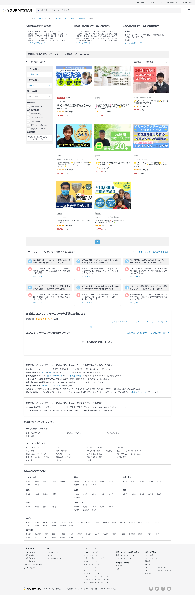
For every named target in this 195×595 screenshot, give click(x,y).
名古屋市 (132, 522)
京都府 (93, 494)
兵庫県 (85, 494)
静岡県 (45, 494)
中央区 (45, 534)
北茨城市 (38, 36)
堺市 (27, 526)
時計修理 (148, 573)
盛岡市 (37, 522)
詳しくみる (38, 276)
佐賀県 (85, 507)
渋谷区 (139, 534)
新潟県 (125, 482)
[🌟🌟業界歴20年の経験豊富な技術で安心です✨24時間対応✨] (112, 150)
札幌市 (28, 522)
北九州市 (63, 526)
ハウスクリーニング (33, 448)
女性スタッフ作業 (37, 117)
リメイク (59, 448)
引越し (58, 460)
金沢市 (114, 522)
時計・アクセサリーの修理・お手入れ (129, 454)
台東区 (71, 534)
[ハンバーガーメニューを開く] (189, 10)
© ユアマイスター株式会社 (53, 589)
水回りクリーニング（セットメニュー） (97, 579)
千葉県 (102, 482)
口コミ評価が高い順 (55, 376)
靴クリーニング (150, 564)
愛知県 (28, 494)
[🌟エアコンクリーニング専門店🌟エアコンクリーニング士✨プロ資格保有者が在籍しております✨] (151, 150)
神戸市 (37, 526)
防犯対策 (120, 448)
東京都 (76, 482)
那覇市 (71, 526)
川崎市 (97, 522)
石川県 (150, 482)
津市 (147, 522)
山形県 (28, 485)
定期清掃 (29, 460)
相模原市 (106, 522)
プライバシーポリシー (82, 589)
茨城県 (111, 482)
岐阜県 (37, 494)
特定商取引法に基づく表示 (100, 589)
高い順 (51, 372)
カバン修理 (149, 555)
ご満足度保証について (31, 555)
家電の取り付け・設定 (94, 457)
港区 (53, 534)
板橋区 (54, 537)
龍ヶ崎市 (38, 34)
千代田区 (38, 534)
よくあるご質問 (186, 2)
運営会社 (115, 589)
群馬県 (85, 485)
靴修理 (147, 561)
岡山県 (142, 494)
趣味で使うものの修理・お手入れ (37, 457)
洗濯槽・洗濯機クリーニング (94, 558)
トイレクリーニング (91, 570)
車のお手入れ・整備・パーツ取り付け (99, 451)
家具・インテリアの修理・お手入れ (129, 451)
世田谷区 (132, 534)
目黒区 (114, 534)
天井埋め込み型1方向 (33, 433)
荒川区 (45, 537)
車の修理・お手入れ (123, 563)
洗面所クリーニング (91, 567)
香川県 (37, 507)
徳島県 (28, 507)
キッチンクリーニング (91, 564)
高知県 (54, 507)
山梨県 (93, 485)
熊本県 (102, 507)
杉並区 (157, 534)
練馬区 (62, 537)
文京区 (62, 534)
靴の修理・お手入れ (63, 454)
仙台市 (45, 522)
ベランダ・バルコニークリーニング (96, 576)
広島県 (150, 494)
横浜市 (88, 522)
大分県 (111, 507)
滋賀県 (102, 494)
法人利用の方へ (29, 558)
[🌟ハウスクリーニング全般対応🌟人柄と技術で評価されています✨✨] (151, 92)
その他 (89, 460)
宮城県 (54, 482)
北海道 (28, 482)
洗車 (117, 569)
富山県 (142, 482)
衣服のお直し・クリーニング (36, 454)
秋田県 (62, 482)
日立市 (37, 31)
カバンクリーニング (152, 558)
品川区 (105, 534)
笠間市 (46, 36)
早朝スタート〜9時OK (38, 129)
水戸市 (30, 31)
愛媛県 (45, 507)
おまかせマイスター (140, 392)
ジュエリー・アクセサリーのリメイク (158, 570)
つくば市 (31, 38)
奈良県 (111, 494)
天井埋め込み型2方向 (73, 433)
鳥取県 (125, 494)
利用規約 (70, 589)
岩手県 (45, 482)
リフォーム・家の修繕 (94, 448)
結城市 (30, 34)
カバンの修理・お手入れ (95, 454)
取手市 (53, 36)
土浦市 (45, 31)
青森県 (37, 482)
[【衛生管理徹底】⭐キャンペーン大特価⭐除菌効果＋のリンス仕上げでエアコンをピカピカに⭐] (74, 150)
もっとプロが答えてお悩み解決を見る (150, 252)
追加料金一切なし (37, 114)
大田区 (122, 534)
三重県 (54, 494)
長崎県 (93, 507)
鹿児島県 (86, 510)
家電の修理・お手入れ (63, 457)
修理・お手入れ (150, 552)
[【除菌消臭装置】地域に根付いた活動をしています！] (74, 206)
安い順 (44, 372)
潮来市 (59, 38)
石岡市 (59, 31)
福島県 (37, 485)
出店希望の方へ (172, 2)
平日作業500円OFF (37, 106)
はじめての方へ (139, 2)
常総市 (53, 34)
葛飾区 (71, 537)
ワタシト (50, 555)
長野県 (133, 482)
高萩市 (30, 36)
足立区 (88, 534)
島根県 (133, 494)
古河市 (52, 31)
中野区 (148, 534)
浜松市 (139, 522)
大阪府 (76, 494)
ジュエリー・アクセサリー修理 (156, 567)
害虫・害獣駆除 (61, 451)
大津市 (157, 522)
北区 (36, 537)
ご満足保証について (155, 2)
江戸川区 (80, 537)
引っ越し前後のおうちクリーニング (96, 582)
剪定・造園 (30, 451)
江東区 (97, 534)
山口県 (159, 494)
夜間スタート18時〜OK (38, 125)
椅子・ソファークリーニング (126, 555)
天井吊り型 (30, 436)
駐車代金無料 (35, 121)
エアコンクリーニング (91, 555)
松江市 (45, 526)
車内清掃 (119, 566)
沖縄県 (93, 510)
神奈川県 (86, 482)
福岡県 (76, 507)
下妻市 (46, 34)
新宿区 (28, 534)
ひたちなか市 (42, 38)
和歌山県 (77, 497)
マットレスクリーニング (124, 558)
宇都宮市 (63, 522)
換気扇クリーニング (91, 561)
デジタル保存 (121, 457)
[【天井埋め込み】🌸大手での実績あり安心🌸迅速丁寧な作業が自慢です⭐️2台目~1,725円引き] (112, 92)
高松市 (54, 526)
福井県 (159, 482)
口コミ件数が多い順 (73, 376)
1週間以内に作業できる (51, 386)
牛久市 (60, 36)
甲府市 (122, 522)
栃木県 (76, 485)
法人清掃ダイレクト (55, 558)
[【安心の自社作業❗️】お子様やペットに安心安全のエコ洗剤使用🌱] (112, 206)
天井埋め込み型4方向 (114, 433)
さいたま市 (81, 522)
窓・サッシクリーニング (92, 573)
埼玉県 (93, 482)
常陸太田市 (62, 34)
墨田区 (79, 534)
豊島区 (28, 537)
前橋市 (71, 522)
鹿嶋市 (52, 38)
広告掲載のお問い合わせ (33, 564)
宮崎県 (76, 510)
